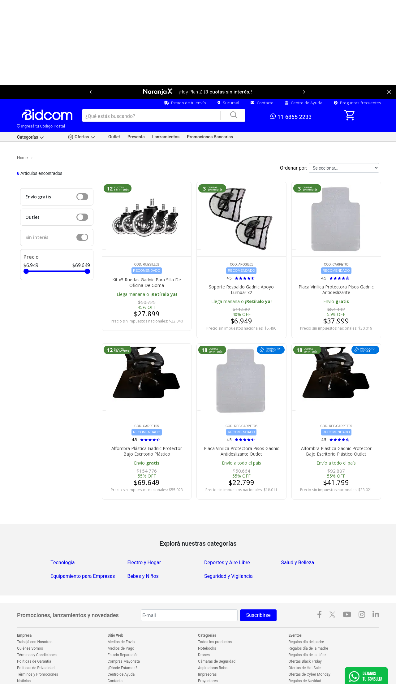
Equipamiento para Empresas (82, 556)
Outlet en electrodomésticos (312, 673)
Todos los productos (215, 621)
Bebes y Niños (143, 556)
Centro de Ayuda (303, 82)
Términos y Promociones (37, 654)
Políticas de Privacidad (35, 647)
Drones (204, 634)
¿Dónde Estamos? (122, 647)
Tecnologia (62, 542)
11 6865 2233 (291, 96)
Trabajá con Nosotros (35, 621)
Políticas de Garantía (34, 641)
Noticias (24, 660)
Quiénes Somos (30, 628)
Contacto (262, 82)
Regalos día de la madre (308, 628)
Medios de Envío (121, 621)
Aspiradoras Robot (213, 647)
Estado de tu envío (185, 82)
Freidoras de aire (212, 667)
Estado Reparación (123, 634)
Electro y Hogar (144, 542)
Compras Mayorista (124, 641)
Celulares (205, 673)
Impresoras (207, 654)
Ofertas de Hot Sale (305, 647)
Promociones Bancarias (210, 116)
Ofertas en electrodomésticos (313, 667)
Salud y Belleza (297, 542)
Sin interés (36, 217)
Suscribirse (258, 595)
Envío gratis (38, 176)
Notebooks (207, 628)
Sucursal (228, 82)
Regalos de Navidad (305, 660)
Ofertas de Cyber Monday (309, 654)
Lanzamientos (165, 116)
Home (22, 137)
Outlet (114, 116)
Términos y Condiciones (37, 634)
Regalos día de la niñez (307, 634)
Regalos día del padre (306, 621)
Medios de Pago (121, 628)
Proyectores (208, 660)
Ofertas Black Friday (305, 641)
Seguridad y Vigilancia (228, 556)
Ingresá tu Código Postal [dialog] (41, 105)
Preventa (136, 116)
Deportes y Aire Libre (227, 542)
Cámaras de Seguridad (216, 641)
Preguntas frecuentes (357, 82)
